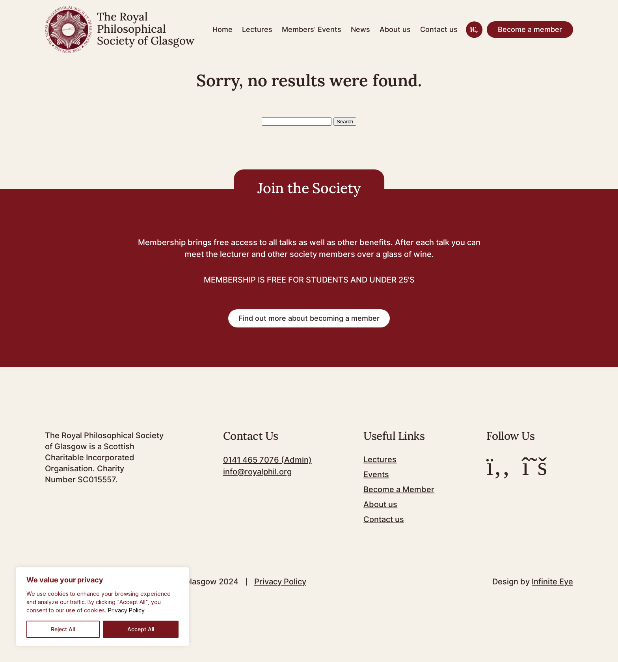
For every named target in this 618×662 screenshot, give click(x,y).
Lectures (257, 29)
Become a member (530, 29)
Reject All (63, 629)
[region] (102, 606)
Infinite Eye (552, 581)
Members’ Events (311, 29)
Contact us (439, 29)
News (360, 29)
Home (222, 29)
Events (376, 474)
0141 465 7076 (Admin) (267, 460)
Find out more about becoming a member (309, 318)
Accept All (140, 629)
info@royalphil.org (257, 471)
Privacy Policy (126, 610)
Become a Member (398, 489)
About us (395, 29)
